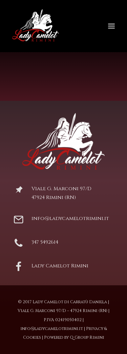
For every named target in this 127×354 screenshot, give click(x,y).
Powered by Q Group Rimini (74, 337)
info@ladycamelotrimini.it (70, 218)
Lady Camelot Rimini (59, 265)
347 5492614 (44, 242)
